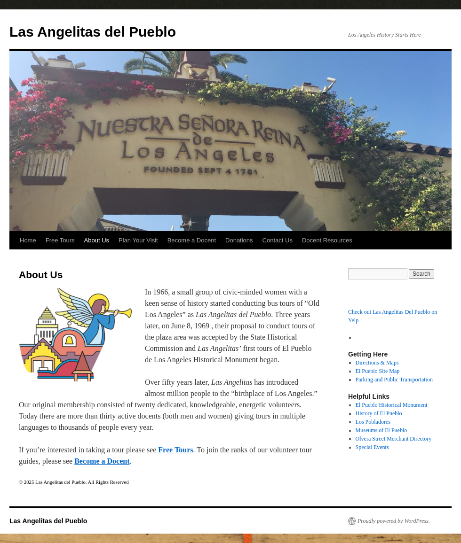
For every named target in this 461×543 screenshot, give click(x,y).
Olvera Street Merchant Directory (394, 438)
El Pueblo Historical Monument (392, 405)
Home (28, 240)
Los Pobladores (373, 422)
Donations (239, 240)
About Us (96, 240)
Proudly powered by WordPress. (394, 521)
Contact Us (277, 240)
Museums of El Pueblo (381, 430)
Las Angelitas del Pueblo (92, 31)
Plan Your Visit (138, 240)
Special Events (372, 447)
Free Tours (60, 240)
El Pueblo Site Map (378, 371)
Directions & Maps (377, 362)
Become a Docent (191, 240)
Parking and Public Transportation (394, 379)
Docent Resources (327, 240)
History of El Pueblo (379, 413)
